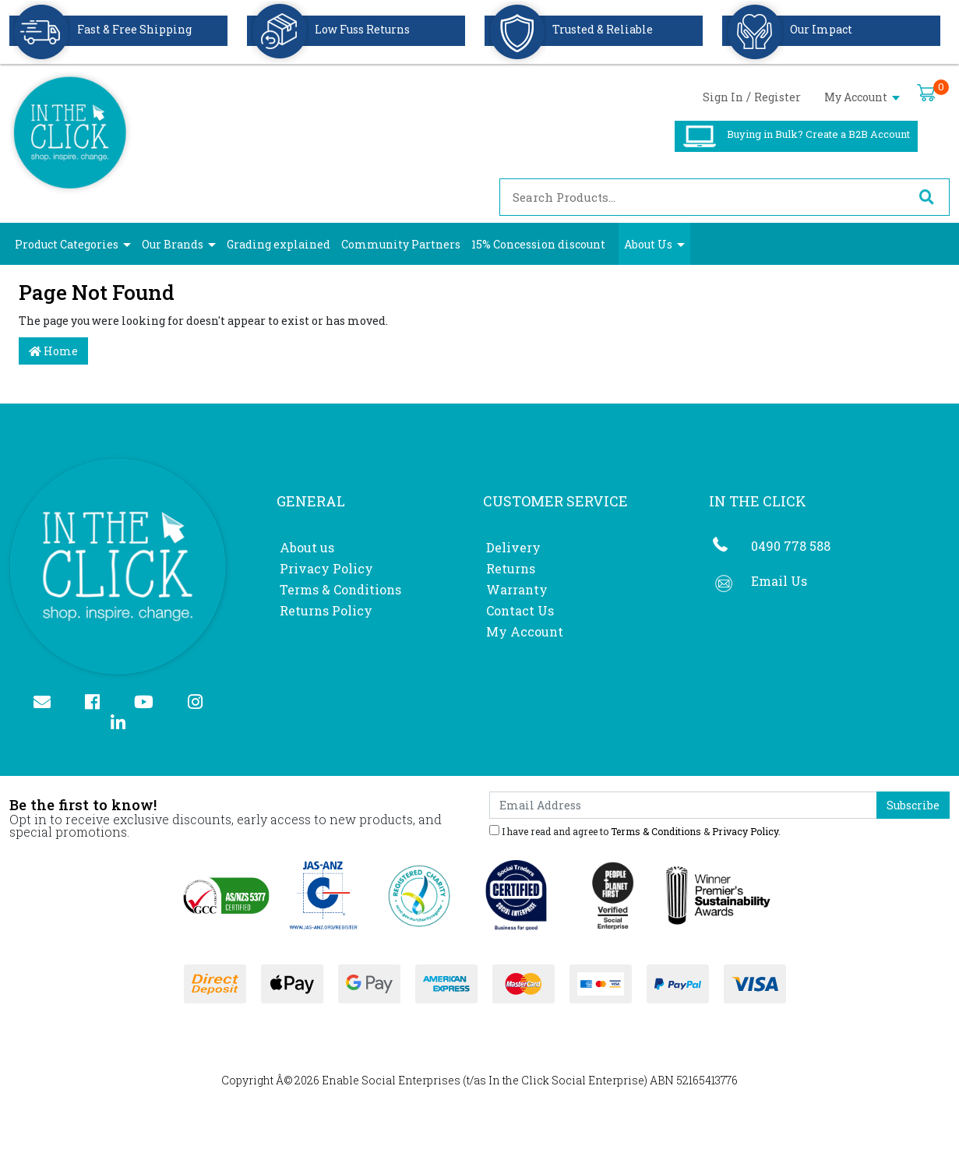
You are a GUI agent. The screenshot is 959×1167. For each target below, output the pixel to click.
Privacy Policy (326, 568)
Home (53, 351)
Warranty (517, 589)
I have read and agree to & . (635, 830)
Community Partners (400, 244)
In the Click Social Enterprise (566, 1080)
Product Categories (66, 244)
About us (307, 547)
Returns (510, 568)
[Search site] (926, 197)
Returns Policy (326, 610)
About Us (648, 244)
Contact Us (520, 610)
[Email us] (48, 703)
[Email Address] (683, 805)
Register (777, 97)
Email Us (779, 581)
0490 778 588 (790, 546)
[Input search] (702, 197)
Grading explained (278, 244)
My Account (862, 97)
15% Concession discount (538, 244)
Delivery (513, 547)
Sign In (723, 97)
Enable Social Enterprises (391, 1080)
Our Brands (172, 244)
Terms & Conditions (340, 589)
